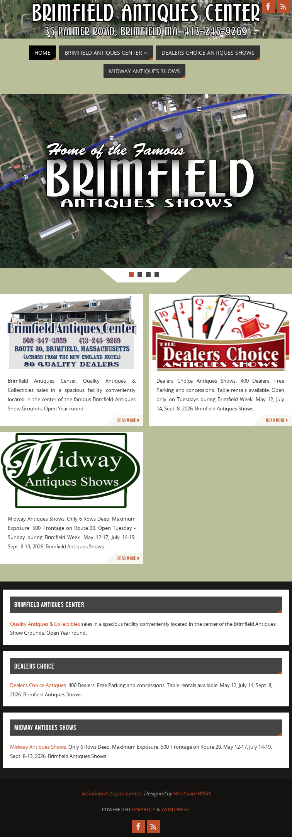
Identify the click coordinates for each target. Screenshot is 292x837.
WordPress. (175, 809)
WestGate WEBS (192, 793)
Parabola (144, 809)
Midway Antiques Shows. (38, 746)
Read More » (128, 420)
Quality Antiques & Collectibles (45, 623)
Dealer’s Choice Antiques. (38, 685)
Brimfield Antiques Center (111, 793)
